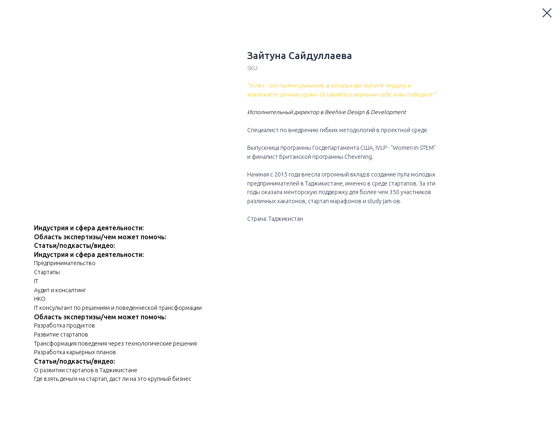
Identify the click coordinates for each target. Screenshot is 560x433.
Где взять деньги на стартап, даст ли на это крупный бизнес (112, 379)
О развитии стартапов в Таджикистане (85, 370)
